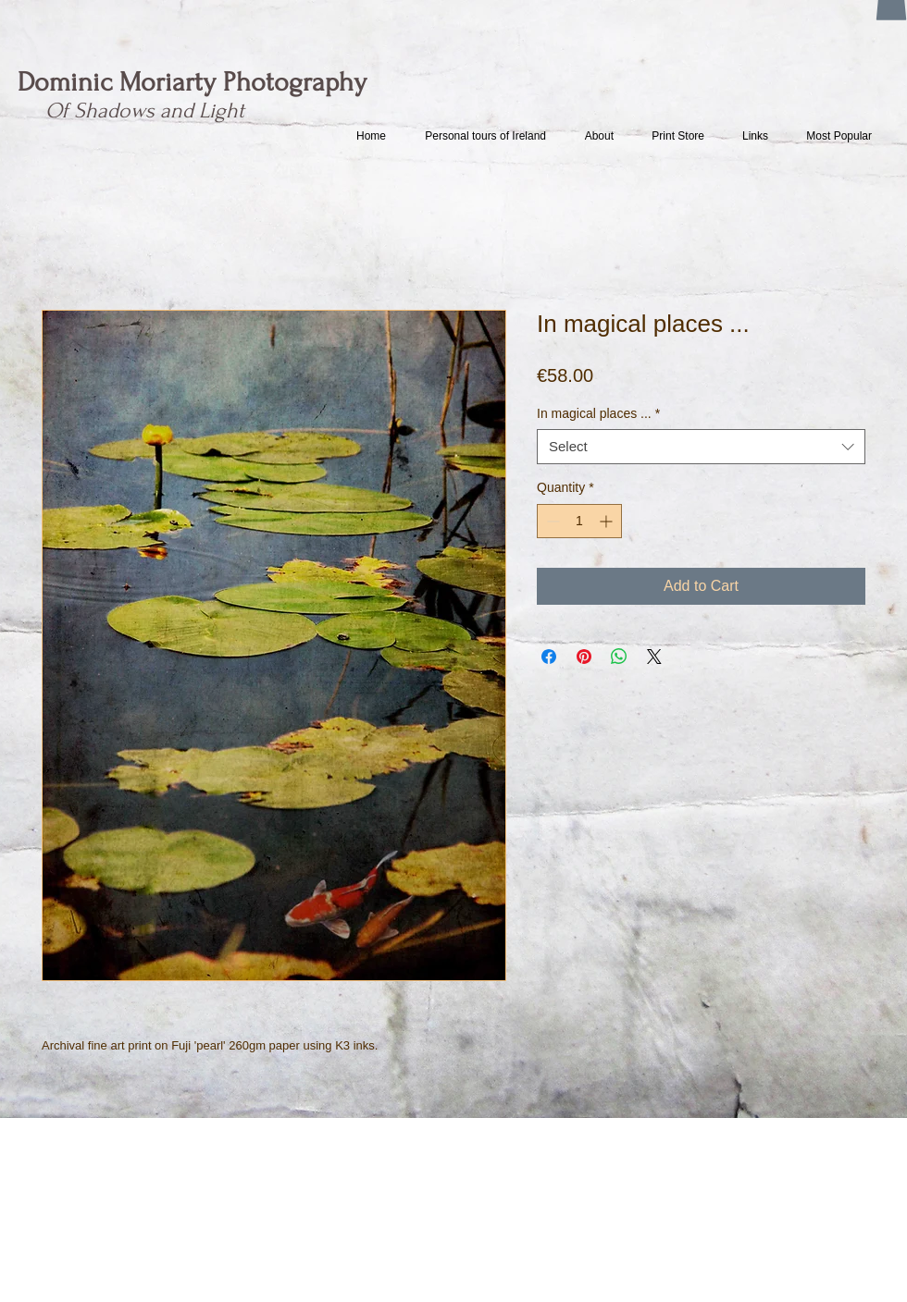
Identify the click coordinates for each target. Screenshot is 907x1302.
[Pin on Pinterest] (584, 656)
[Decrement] (551, 521)
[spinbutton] (579, 521)
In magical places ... (598, 413)
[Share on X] (654, 656)
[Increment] (607, 521)
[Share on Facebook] (549, 656)
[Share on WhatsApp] (619, 656)
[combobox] (701, 446)
